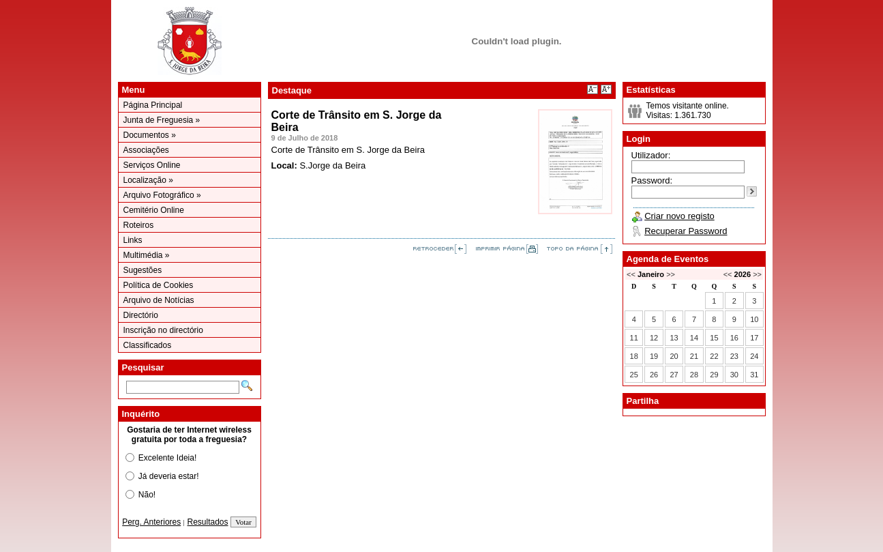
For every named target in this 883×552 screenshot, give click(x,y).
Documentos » (149, 135)
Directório (140, 315)
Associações (146, 150)
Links (133, 240)
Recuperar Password (685, 231)
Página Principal (153, 105)
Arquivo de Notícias (158, 300)
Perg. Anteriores (151, 522)
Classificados (147, 345)
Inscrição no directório (163, 330)
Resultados (208, 522)
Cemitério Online (153, 210)
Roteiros (138, 225)
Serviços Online (152, 165)
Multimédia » (146, 255)
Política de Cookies (158, 285)
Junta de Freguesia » (161, 120)
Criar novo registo (679, 216)
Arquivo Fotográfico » (162, 195)
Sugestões (142, 270)
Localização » (148, 180)
